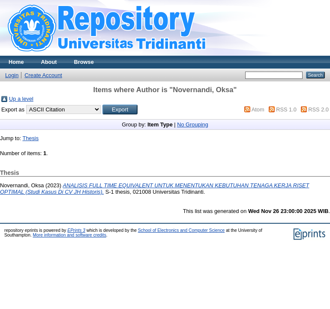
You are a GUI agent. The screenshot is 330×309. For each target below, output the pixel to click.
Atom (258, 109)
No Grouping (192, 124)
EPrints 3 (76, 230)
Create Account (43, 75)
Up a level (21, 99)
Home (16, 62)
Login (11, 75)
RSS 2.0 (318, 109)
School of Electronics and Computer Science (181, 230)
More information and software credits (69, 235)
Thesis (30, 138)
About (49, 62)
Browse (84, 62)
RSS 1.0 (286, 109)
